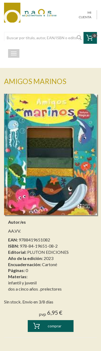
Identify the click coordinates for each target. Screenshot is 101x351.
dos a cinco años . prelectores (35, 288)
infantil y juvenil (22, 282)
